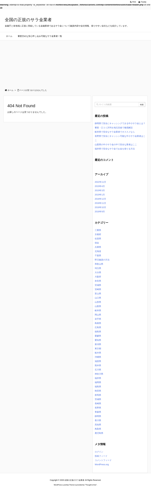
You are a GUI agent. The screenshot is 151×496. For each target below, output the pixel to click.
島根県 (98, 323)
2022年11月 (100, 182)
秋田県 (98, 391)
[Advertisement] (75, 63)
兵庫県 (98, 247)
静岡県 (98, 416)
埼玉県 (98, 268)
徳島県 (98, 331)
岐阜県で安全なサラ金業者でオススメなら (115, 132)
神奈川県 (99, 374)
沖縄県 (98, 357)
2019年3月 (100, 190)
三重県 (98, 230)
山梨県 (98, 306)
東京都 (98, 348)
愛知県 (98, 340)
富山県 (98, 293)
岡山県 (98, 314)
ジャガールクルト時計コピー (89, 491)
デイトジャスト (107, 491)
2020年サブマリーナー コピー (64, 491)
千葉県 (98, 255)
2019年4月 (100, 186)
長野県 (98, 407)
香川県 (98, 420)
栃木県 (98, 353)
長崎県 (98, 403)
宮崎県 (98, 289)
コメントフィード (103, 460)
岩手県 (98, 319)
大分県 (98, 272)
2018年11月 (100, 203)
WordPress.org (102, 464)
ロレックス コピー (44, 491)
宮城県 (98, 285)
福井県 (98, 378)
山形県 (98, 302)
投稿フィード (101, 456)
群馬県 (98, 395)
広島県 (98, 327)
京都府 (98, 234)
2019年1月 (100, 194)
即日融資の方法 (102, 259)
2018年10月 (100, 207)
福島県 (98, 386)
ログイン (99, 452)
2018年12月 (100, 199)
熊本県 (98, 365)
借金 (97, 243)
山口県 (98, 298)
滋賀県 (98, 361)
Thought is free (90, 485)
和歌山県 (99, 264)
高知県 (98, 424)
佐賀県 (98, 238)
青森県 (98, 412)
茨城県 (98, 399)
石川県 (98, 369)
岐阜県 (98, 310)
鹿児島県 (99, 433)
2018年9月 (100, 211)
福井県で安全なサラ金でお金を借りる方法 (115, 149)
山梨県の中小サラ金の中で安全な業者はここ (116, 144)
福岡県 (98, 382)
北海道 (98, 251)
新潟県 (98, 344)
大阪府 (98, 276)
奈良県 (98, 281)
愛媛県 (98, 336)
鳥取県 (98, 429)
